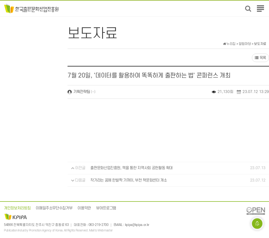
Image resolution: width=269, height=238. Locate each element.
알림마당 (245, 44)
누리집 (229, 44)
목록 (260, 58)
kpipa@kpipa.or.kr (137, 225)
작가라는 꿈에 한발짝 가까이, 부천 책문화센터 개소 (128, 180)
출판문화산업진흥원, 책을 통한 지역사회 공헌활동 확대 (131, 168)
